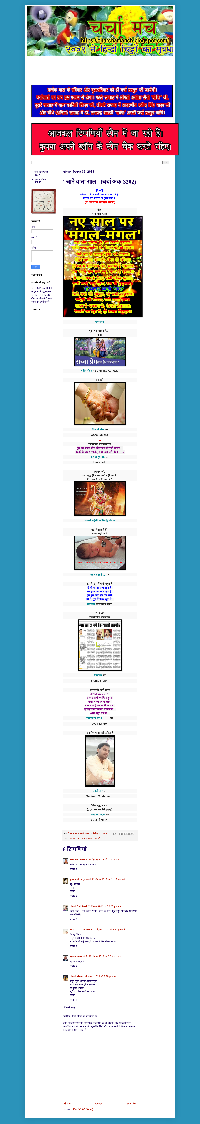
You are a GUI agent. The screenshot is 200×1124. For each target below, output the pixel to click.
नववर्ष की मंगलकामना (99, 444)
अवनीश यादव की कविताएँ (99, 732)
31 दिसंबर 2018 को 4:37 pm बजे (109, 929)
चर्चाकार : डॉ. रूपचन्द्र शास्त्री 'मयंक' (84, 838)
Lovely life (98, 457)
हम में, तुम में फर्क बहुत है (99, 583)
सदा (100, 334)
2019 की (100, 613)
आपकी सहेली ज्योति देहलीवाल (99, 520)
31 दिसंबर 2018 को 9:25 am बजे (105, 859)
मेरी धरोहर (86, 370)
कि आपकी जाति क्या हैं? (99, 479)
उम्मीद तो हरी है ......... (98, 718)
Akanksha (97, 429)
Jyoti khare (76, 976)
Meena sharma (79, 859)
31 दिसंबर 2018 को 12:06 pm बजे (104, 906)
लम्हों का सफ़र (97, 814)
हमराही (99, 379)
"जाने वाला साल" (99, 213)
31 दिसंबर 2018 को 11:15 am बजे (108, 879)
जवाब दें (73, 869)
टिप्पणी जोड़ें (69, 1007)
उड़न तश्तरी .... (98, 574)
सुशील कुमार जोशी (79, 956)
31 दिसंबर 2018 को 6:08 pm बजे (105, 956)
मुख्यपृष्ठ (98, 1103)
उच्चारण (99, 321)
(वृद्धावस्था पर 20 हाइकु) (99, 809)
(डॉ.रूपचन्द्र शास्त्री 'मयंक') (100, 202)
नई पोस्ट (67, 1103)
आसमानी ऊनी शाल (100, 690)
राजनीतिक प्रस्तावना (99, 617)
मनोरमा (91, 604)
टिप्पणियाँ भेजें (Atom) (83, 1109)
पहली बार (98, 791)
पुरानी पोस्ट (132, 1103)
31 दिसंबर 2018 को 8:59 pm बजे (100, 976)
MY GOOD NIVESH (81, 929)
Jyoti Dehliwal (78, 906)
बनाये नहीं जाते (99, 533)
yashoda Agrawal (80, 879)
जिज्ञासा (98, 675)
